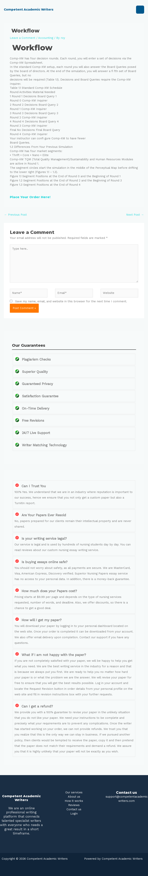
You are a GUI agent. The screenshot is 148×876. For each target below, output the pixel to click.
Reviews (74, 805)
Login (74, 813)
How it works (74, 801)
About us (74, 796)
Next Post (135, 214)
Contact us (73, 809)
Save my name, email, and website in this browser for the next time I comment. (71, 301)
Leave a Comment (22, 38)
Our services (73, 792)
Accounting (45, 38)
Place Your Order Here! (30, 197)
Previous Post (15, 214)
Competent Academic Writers (33, 9)
